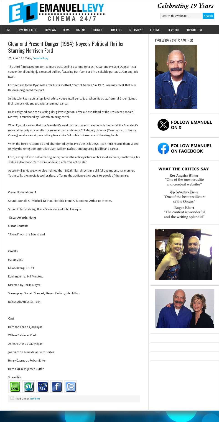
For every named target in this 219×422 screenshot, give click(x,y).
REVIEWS (50, 29)
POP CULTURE (194, 29)
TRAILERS (116, 29)
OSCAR (80, 29)
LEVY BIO (173, 29)
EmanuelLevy (40, 58)
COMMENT (98, 29)
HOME (7, 29)
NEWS (66, 29)
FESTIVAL (155, 29)
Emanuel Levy (53, 12)
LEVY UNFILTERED (28, 29)
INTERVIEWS (136, 29)
